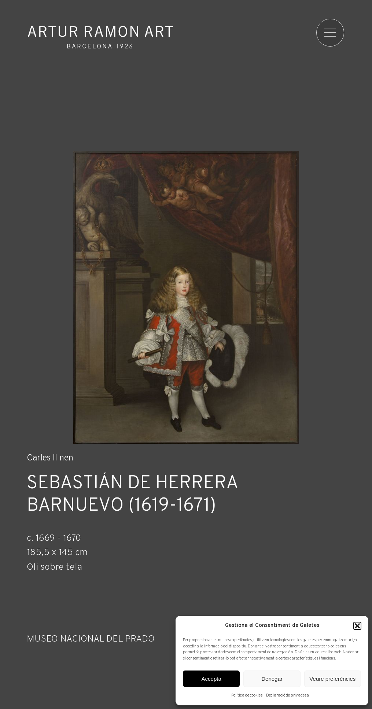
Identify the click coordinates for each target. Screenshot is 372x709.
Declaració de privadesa (287, 695)
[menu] (330, 33)
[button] (357, 625)
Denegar (272, 679)
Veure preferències (332, 679)
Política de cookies (246, 695)
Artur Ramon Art (100, 37)
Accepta (211, 679)
